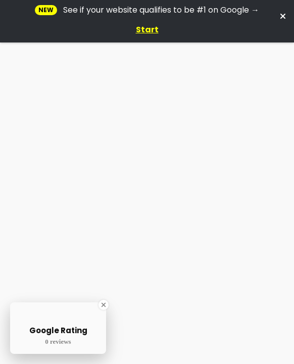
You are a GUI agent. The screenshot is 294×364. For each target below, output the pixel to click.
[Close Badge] (104, 305)
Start (147, 29)
